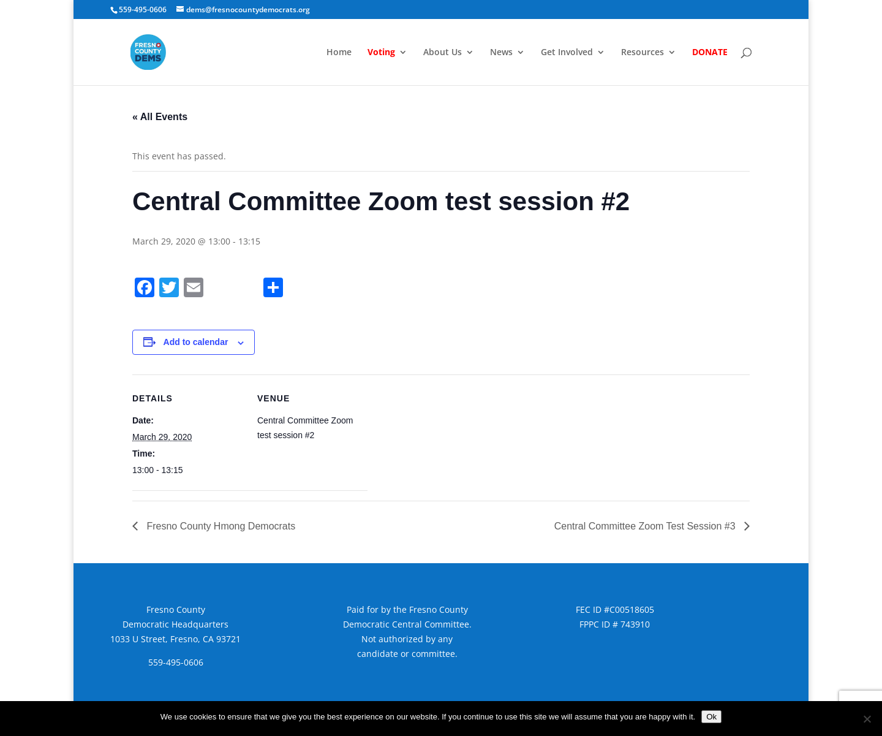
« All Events (159, 117)
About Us (442, 53)
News (501, 53)
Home (339, 53)
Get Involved (567, 53)
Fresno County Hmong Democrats (219, 526)
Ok (711, 716)
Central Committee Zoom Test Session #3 (646, 526)
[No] (867, 719)
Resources (642, 53)
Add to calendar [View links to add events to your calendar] (196, 342)
